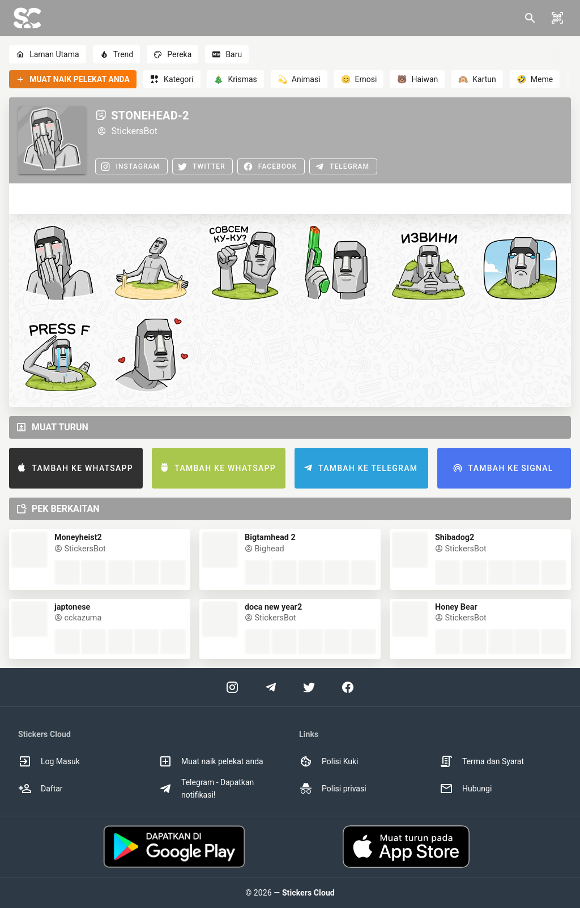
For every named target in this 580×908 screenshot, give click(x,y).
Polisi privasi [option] (332, 788)
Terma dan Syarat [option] (482, 761)
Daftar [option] (40, 788)
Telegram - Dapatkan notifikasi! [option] (206, 788)
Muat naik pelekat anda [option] (211, 761)
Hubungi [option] (466, 788)
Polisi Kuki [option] (328, 761)
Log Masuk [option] (49, 761)
